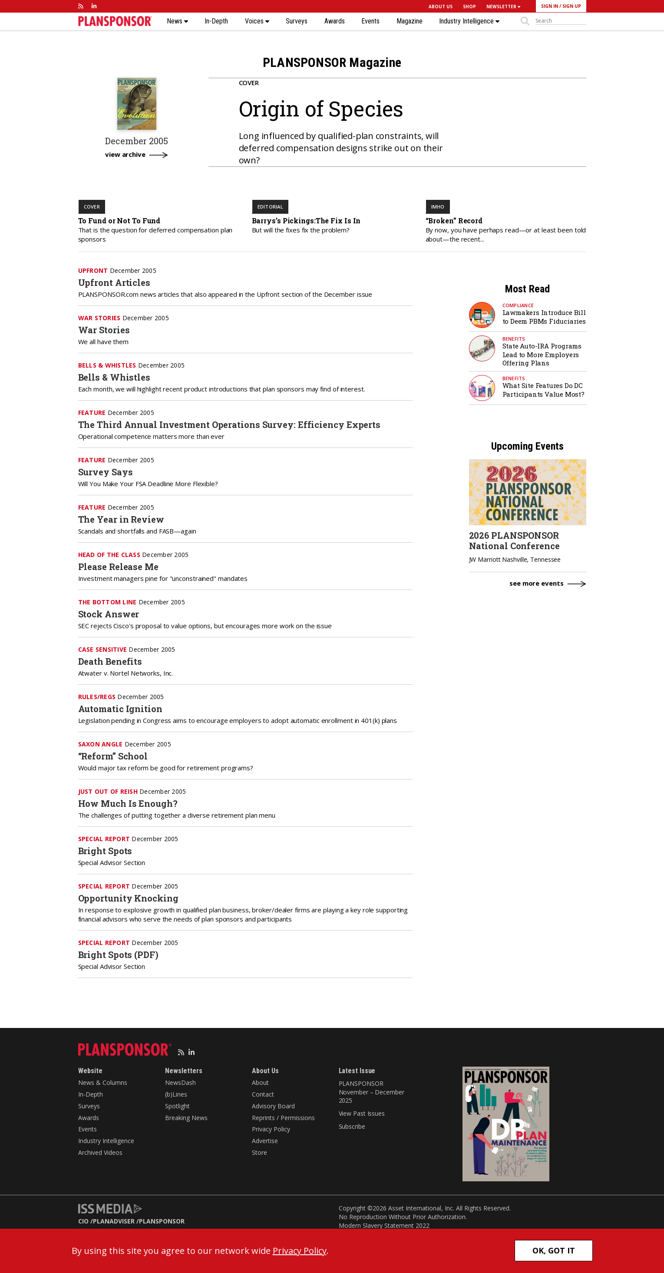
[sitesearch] (560, 21)
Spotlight (177, 1106)
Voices (257, 21)
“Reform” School (113, 756)
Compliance (518, 305)
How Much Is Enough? (128, 803)
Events (370, 21)
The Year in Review (121, 519)
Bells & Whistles (114, 377)
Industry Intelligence (469, 21)
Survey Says (105, 471)
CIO (83, 1221)
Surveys (296, 21)
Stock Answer (108, 614)
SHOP (469, 6)
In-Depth (216, 21)
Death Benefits (110, 661)
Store (259, 1152)
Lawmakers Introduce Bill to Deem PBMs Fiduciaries (544, 316)
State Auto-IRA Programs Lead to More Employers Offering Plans (541, 354)
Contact (263, 1094)
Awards (334, 21)
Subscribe (352, 1126)
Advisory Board (273, 1106)
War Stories (104, 329)
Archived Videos (100, 1152)
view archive (125, 154)
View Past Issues (362, 1113)
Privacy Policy (271, 1129)
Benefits (513, 338)
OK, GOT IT (553, 1250)
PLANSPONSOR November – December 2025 (371, 1091)
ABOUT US (441, 6)
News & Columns (102, 1082)
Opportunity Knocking (128, 898)
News (177, 21)
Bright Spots (105, 850)
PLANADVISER (114, 1221)
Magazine (409, 21)
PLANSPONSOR (162, 1221)
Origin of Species (321, 108)
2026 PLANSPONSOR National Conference (514, 540)
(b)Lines (176, 1094)
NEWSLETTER (503, 6)
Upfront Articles (114, 282)
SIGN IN (549, 6)
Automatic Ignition (120, 708)
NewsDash (180, 1082)
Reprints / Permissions (283, 1118)
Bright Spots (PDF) (118, 954)
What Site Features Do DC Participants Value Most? (543, 389)
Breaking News (186, 1118)
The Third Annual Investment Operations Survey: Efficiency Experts (229, 424)
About (260, 1082)
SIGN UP (571, 6)
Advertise (265, 1141)
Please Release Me (118, 566)
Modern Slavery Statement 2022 (384, 1225)
